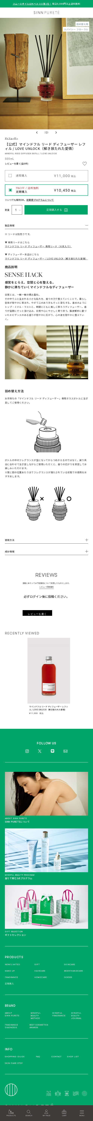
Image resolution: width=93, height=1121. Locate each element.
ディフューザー (11, 138)
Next (56, 132)
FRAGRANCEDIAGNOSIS (11, 1026)
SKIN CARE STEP (14, 1063)
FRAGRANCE (11, 977)
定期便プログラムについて (40, 199)
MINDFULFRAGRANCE (59, 1014)
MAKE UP (10, 971)
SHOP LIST (73, 1056)
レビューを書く (37, 614)
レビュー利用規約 (46, 587)
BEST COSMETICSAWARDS (39, 1026)
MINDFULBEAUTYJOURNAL (76, 1016)
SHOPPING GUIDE (15, 1056)
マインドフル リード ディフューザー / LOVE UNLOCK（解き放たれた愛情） (46, 258)
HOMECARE (40, 977)
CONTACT (56, 1056)
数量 (7, 209)
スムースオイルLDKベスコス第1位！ (32, 3)
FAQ (38, 1056)
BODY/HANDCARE (73, 971)
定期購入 (9, 983)
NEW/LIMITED (12, 964)
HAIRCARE (39, 971)
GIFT (37, 964)
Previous (37, 132)
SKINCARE (69, 964)
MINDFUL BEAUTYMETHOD (36, 1016)
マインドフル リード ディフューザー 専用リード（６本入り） (38, 246)
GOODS (68, 977)
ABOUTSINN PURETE (12, 1014)
